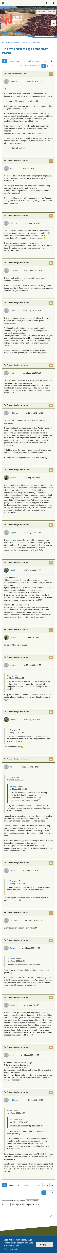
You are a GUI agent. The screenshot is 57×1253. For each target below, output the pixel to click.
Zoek (45, 61)
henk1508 (14, 271)
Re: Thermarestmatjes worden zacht (16, 160)
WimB (12, 871)
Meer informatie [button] (11, 1249)
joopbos (13, 533)
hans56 (13, 478)
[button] (52, 66)
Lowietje (13, 311)
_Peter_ (13, 373)
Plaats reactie (10, 61)
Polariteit (13, 223)
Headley (13, 570)
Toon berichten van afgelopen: (20, 1200)
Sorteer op (12, 1204)
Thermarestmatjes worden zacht (15, 73)
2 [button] (47, 66)
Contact (51, 12)
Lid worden (41, 12)
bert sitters (14, 920)
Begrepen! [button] (44, 1245)
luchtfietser (14, 81)
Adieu (12, 168)
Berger (12, 948)
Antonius (13, 1005)
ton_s (12, 1055)
